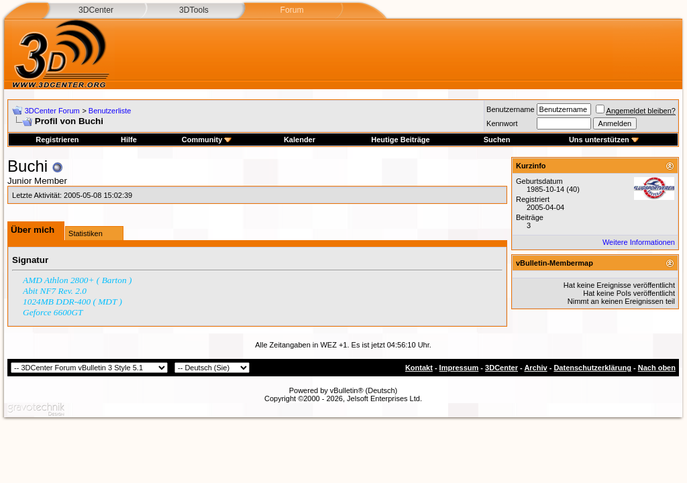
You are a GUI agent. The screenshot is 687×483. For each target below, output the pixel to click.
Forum (291, 10)
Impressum (459, 368)
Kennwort (501, 123)
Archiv (535, 368)
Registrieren (57, 140)
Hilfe (129, 140)
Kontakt (419, 368)
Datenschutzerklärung (592, 368)
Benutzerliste (110, 111)
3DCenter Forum (52, 111)
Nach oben (657, 368)
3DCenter (95, 10)
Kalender (299, 140)
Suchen (497, 140)
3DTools (194, 10)
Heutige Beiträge (400, 140)
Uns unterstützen (604, 140)
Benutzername (510, 109)
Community (207, 140)
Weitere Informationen (638, 242)
